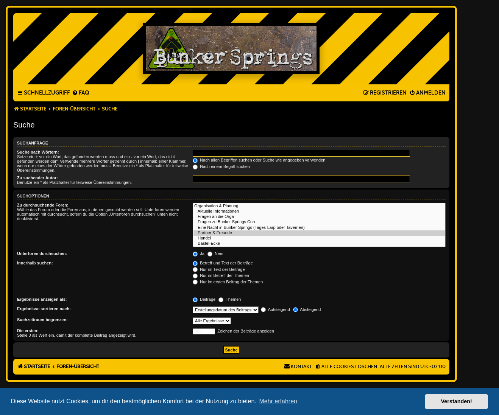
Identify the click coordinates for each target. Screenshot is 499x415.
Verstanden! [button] (456, 401)
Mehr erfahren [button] (278, 401)
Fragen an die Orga (319, 216)
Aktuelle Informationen (319, 211)
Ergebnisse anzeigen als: (42, 299)
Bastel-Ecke (319, 243)
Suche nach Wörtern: (38, 152)
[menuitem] (80, 93)
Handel (319, 238)
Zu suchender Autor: (37, 178)
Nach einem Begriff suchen (221, 166)
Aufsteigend (275, 309)
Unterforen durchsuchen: (42, 253)
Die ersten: (28, 330)
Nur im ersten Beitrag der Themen (228, 282)
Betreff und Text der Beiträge (223, 263)
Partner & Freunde (319, 233)
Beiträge (204, 299)
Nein (215, 253)
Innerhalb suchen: (35, 263)
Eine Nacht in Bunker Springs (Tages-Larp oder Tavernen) (319, 227)
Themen (229, 299)
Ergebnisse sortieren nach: (44, 308)
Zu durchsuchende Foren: (43, 205)
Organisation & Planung (319, 206)
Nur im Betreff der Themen (221, 275)
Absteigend (307, 309)
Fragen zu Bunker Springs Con (319, 222)
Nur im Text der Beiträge (219, 269)
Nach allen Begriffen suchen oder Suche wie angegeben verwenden (259, 160)
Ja (198, 253)
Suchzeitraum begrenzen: (42, 319)
